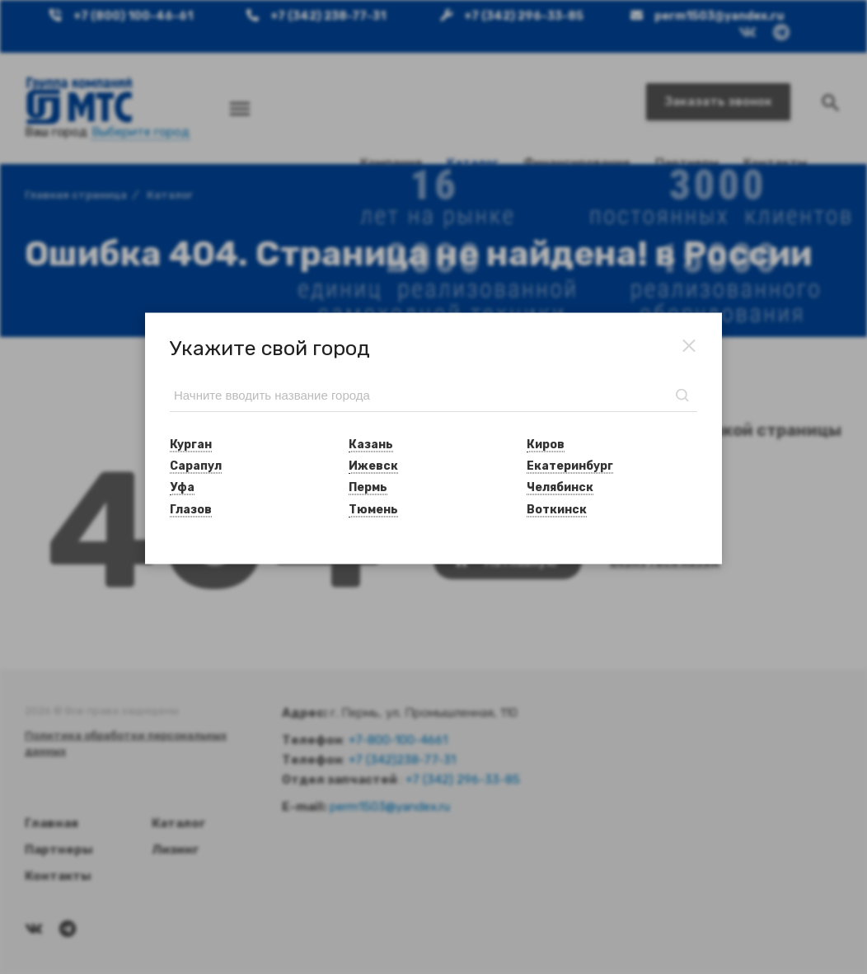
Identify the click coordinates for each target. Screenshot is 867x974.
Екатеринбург (570, 466)
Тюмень (373, 509)
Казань (371, 444)
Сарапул (196, 466)
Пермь (368, 487)
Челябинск (560, 487)
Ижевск (373, 466)
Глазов (191, 509)
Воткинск (557, 509)
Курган (191, 444)
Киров (546, 444)
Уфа (182, 487)
